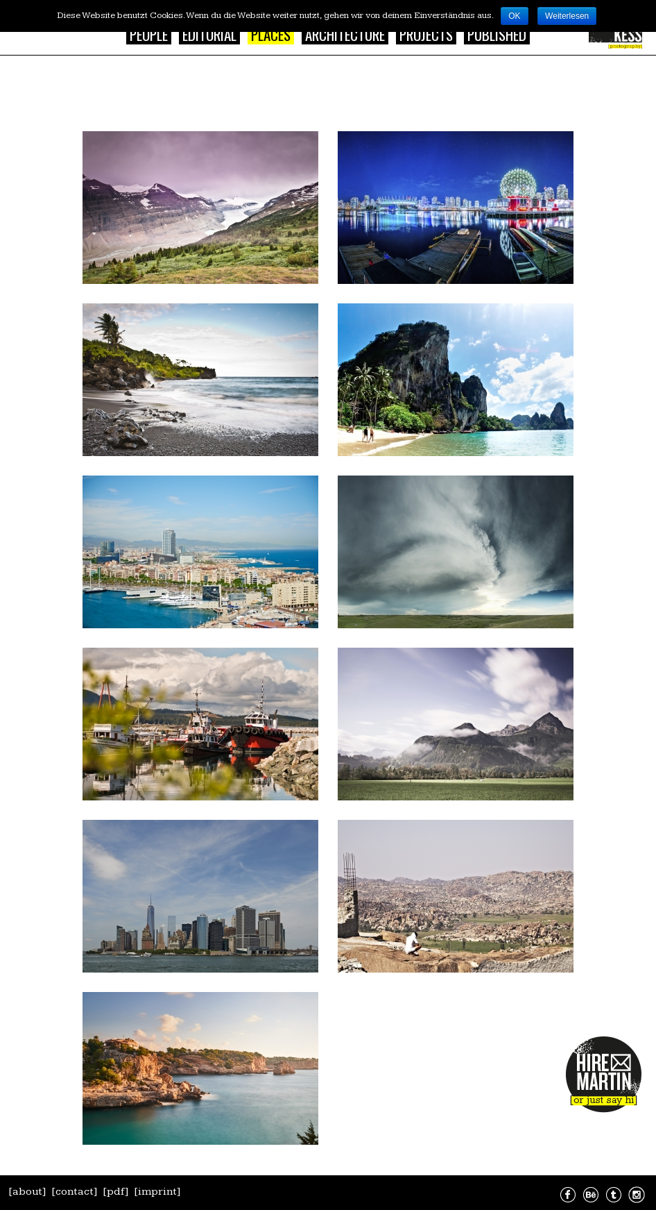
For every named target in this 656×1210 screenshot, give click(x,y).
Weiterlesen (567, 16)
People (149, 34)
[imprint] (157, 1191)
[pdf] (116, 1191)
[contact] (74, 1191)
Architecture (345, 34)
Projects (426, 34)
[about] (27, 1191)
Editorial (209, 34)
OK (514, 16)
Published (496, 34)
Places (271, 34)
